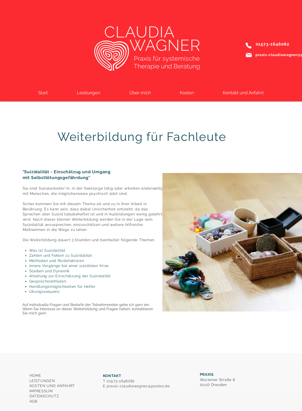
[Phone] (248, 45)
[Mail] (248, 55)
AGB (33, 401)
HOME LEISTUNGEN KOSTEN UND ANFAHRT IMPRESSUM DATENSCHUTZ (52, 385)
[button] (88, 93)
